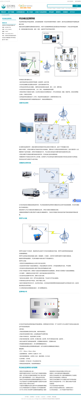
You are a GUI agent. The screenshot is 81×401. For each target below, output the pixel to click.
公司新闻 (49, 396)
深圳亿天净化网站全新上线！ (26, 371)
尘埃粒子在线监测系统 (41, 12)
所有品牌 (51, 12)
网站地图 (54, 396)
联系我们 (32, 396)
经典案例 (65, 12)
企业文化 (43, 396)
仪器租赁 (52, 383)
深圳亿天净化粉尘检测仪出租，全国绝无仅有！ (62, 387)
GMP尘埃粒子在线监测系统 (71, 8)
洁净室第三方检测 (60, 8)
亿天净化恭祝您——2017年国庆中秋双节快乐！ (62, 389)
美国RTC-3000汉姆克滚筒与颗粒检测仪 (59, 373)
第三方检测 (30, 12)
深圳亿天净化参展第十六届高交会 (58, 377)
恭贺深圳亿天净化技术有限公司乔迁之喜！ (61, 371)
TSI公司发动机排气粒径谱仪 (57, 385)
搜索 (77, 5)
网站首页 (3, 12)
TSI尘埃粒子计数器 (51, 8)
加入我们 (38, 396)
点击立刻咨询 (70, 1)
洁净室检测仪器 (20, 12)
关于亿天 (72, 12)
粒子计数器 (11, 12)
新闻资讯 (58, 12)
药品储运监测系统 (6, 15)
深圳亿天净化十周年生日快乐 (26, 383)
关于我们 (27, 396)
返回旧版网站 (78, 1)
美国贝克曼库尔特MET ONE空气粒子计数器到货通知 (33, 373)
